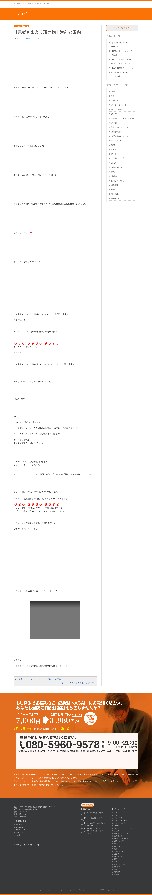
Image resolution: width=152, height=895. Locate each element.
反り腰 (114, 123)
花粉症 (114, 176)
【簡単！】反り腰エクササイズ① (122, 53)
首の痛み (115, 194)
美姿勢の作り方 (118, 158)
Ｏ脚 (113, 91)
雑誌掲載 (115, 185)
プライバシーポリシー (33, 845)
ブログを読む (87, 805)
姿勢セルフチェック (119, 127)
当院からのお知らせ (34, 38)
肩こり (114, 163)
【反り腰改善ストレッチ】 (122, 68)
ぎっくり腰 (116, 100)
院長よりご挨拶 (118, 181)
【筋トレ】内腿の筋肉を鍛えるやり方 (76, 683)
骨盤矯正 (115, 199)
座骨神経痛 (116, 132)
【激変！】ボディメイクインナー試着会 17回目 (39, 679)
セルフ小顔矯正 (118, 109)
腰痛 (113, 172)
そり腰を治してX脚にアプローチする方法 (123, 74)
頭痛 (113, 190)
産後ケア (115, 149)
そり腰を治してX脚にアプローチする (123, 45)
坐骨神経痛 (20, 827)
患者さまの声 (117, 141)
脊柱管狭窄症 (117, 167)
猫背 (113, 145)
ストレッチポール (118, 105)
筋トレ (114, 154)
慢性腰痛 (18, 353)
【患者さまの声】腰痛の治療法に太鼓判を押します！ (122, 61)
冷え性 (114, 114)
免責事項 (17, 845)
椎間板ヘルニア (21, 830)
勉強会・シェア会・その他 (122, 118)
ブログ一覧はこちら (122, 28)
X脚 (113, 96)
